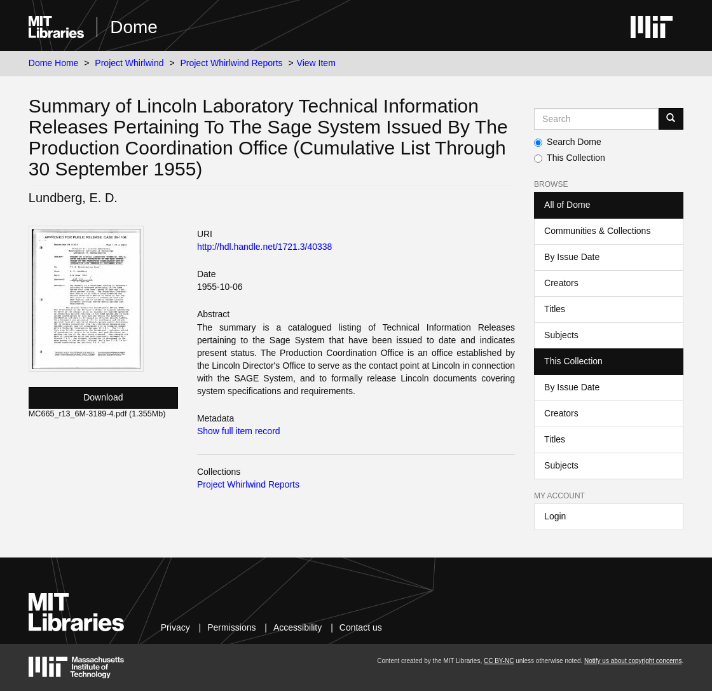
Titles (554, 309)
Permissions (231, 627)
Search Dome (567, 142)
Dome (134, 27)
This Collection (569, 158)
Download (103, 397)
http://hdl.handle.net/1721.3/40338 (264, 247)
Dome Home (54, 63)
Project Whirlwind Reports (231, 63)
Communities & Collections (597, 231)
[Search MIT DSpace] (596, 119)
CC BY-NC (499, 660)
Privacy (175, 627)
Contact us (360, 627)
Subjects (561, 335)
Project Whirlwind (129, 63)
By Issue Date (571, 257)
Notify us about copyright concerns (632, 660)
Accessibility (297, 627)
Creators (561, 283)
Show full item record (238, 431)
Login (555, 516)
